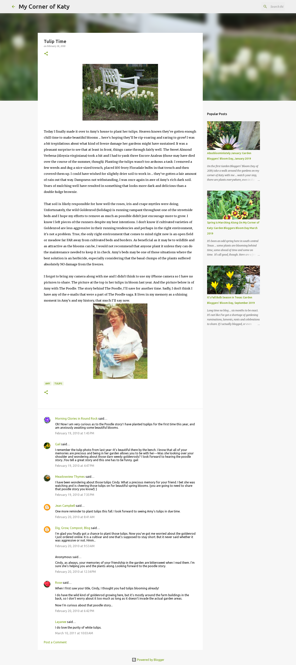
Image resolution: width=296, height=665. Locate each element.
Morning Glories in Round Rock (76, 418)
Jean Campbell (65, 505)
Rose (58, 582)
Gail (57, 444)
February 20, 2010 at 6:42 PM (74, 611)
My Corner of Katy (44, 6)
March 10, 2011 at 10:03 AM (74, 633)
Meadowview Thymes (70, 476)
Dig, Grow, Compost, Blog (72, 528)
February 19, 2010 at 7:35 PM (74, 494)
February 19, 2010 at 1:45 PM (74, 433)
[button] (46, 53)
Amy (47, 383)
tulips (58, 383)
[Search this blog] (265, 6)
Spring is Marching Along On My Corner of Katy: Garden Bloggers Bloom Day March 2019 (233, 228)
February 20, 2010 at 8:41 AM (75, 517)
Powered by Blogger (148, 659)
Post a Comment (55, 642)
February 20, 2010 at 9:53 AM (75, 546)
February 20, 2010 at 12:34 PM (75, 571)
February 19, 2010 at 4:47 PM (74, 465)
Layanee (60, 622)
